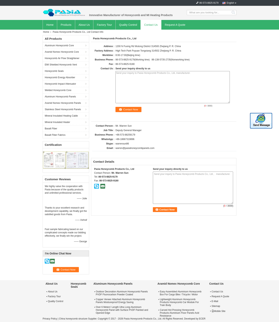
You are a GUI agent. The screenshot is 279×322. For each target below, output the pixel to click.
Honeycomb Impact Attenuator (60, 83)
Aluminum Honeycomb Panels (60, 96)
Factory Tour (104, 24)
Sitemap (216, 306)
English (230, 3)
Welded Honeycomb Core (58, 90)
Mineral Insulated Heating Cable (61, 115)
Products (66, 24)
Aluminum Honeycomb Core (59, 45)
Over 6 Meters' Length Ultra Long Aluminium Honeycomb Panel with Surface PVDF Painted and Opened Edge (122, 310)
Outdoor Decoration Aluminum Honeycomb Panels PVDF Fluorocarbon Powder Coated (122, 293)
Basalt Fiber (51, 128)
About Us (84, 24)
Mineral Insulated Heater (57, 122)
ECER (202, 318)
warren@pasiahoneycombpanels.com (134, 148)
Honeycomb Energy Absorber (60, 77)
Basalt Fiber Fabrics (55, 135)
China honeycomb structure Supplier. (78, 318)
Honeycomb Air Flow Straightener (62, 58)
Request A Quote (175, 24)
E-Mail (215, 301)
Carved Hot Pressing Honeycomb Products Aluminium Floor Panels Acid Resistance (179, 313)
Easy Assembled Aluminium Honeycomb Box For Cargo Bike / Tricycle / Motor (181, 293)
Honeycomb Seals (54, 71)
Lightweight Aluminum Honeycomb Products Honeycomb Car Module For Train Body (179, 302)
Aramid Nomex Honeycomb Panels (63, 103)
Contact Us (151, 24)
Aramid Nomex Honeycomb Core (62, 52)
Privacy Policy (50, 318)
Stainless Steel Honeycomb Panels (63, 109)
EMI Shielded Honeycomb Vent (61, 64)
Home (49, 24)
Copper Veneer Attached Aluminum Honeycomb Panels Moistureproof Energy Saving (120, 301)
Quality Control (128, 24)
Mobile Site (218, 311)
